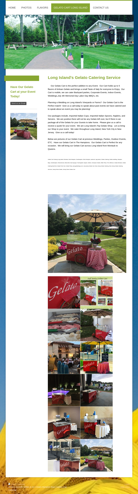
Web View (125, 487)
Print (12, 484)
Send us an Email (18, 103)
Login (127, 484)
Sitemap (21, 484)
